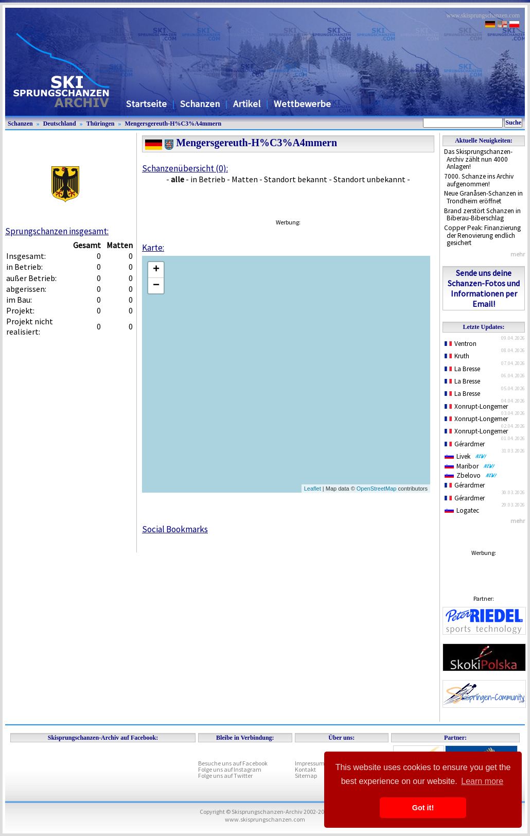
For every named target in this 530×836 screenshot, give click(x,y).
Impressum (310, 763)
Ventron (460, 343)
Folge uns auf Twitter (225, 775)
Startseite (146, 104)
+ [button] (156, 269)
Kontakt (305, 769)
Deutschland (59, 123)
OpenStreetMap (377, 488)
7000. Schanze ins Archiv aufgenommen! (479, 180)
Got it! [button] (423, 808)
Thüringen (100, 123)
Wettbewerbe (302, 104)
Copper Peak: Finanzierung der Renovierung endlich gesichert (482, 235)
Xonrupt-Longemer (476, 406)
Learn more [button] (482, 781)
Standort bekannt (295, 179)
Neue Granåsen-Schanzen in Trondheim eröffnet (483, 197)
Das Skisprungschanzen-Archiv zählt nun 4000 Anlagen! (478, 159)
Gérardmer (465, 444)
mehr (517, 254)
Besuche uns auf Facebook (233, 763)
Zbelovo (471, 475)
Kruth (457, 356)
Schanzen (200, 104)
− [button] (156, 285)
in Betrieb (207, 179)
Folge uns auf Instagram (229, 769)
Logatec (462, 510)
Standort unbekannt (369, 179)
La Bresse (462, 368)
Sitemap (306, 775)
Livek (466, 456)
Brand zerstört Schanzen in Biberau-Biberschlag (482, 214)
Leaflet (312, 488)
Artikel (246, 104)
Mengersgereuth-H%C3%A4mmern (173, 123)
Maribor (470, 466)
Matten (245, 179)
